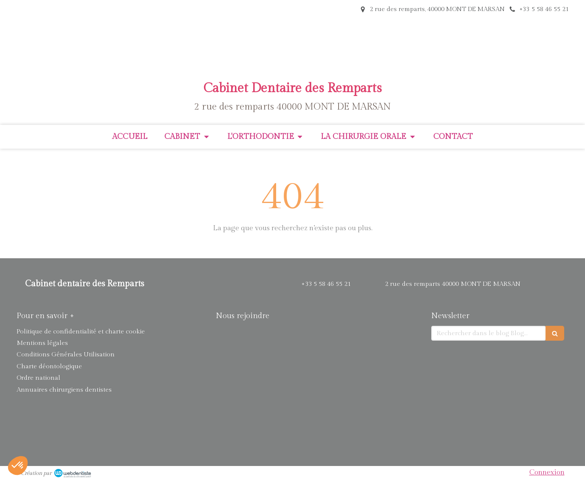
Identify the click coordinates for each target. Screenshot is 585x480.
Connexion (547, 472)
